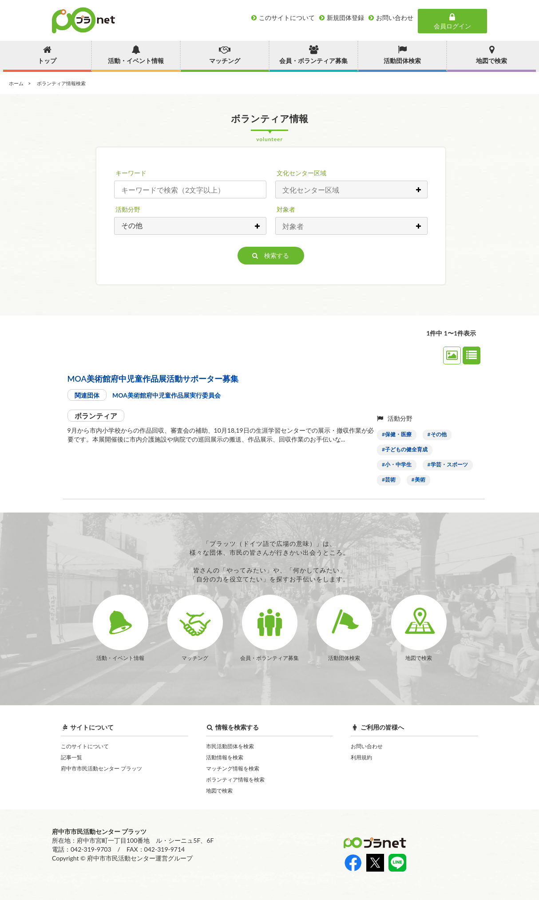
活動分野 (127, 209)
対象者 (286, 209)
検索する (270, 255)
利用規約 (361, 757)
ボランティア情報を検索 (235, 779)
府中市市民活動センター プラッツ (101, 768)
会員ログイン (452, 21)
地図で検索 (219, 790)
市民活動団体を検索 (230, 746)
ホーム (16, 83)
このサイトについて (85, 746)
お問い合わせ (367, 746)
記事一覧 (71, 757)
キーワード (131, 173)
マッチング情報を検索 (232, 768)
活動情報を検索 (224, 757)
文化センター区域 (301, 173)
